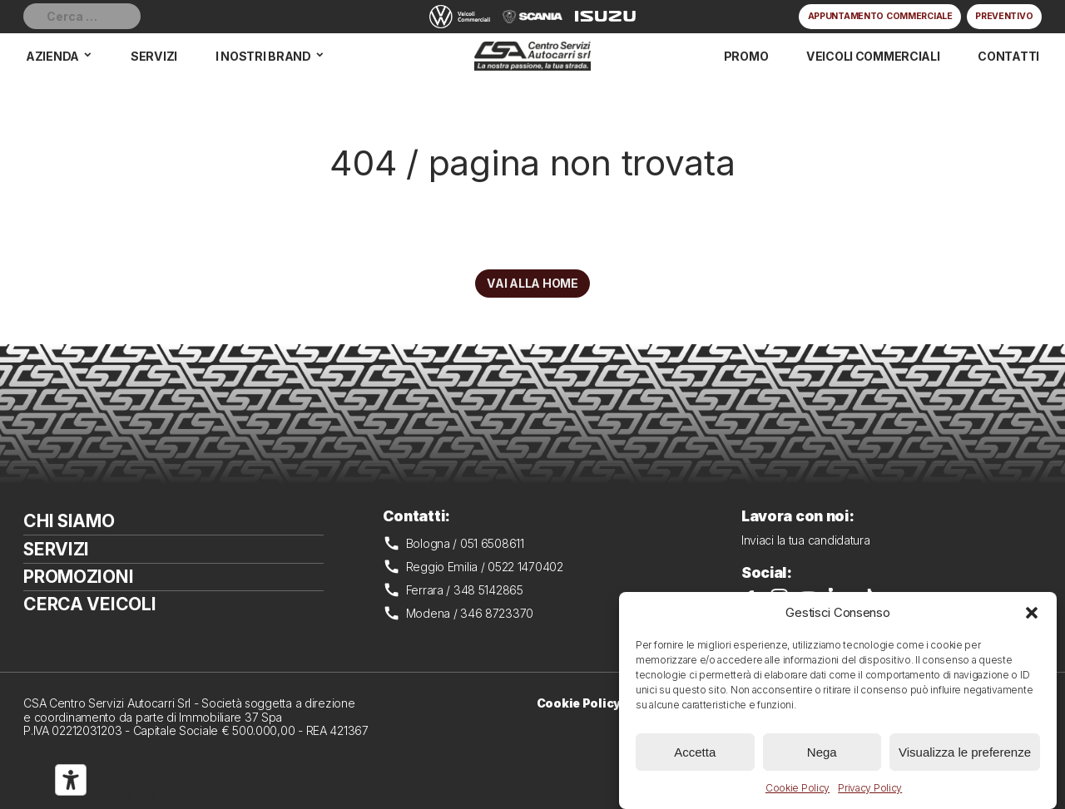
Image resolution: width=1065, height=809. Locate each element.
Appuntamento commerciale (880, 16)
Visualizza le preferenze (965, 752)
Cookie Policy (797, 788)
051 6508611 (492, 543)
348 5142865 (488, 590)
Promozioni (78, 576)
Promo (746, 56)
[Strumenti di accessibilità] (71, 780)
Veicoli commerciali (873, 56)
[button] (1031, 612)
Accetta (695, 752)
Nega (822, 752)
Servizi (154, 56)
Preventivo (1004, 16)
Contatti (1008, 56)
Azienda (52, 56)
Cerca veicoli (89, 604)
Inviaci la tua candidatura (805, 540)
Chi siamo (68, 521)
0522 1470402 (525, 567)
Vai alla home (532, 283)
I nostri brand (263, 56)
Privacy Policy (870, 788)
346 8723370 (496, 613)
